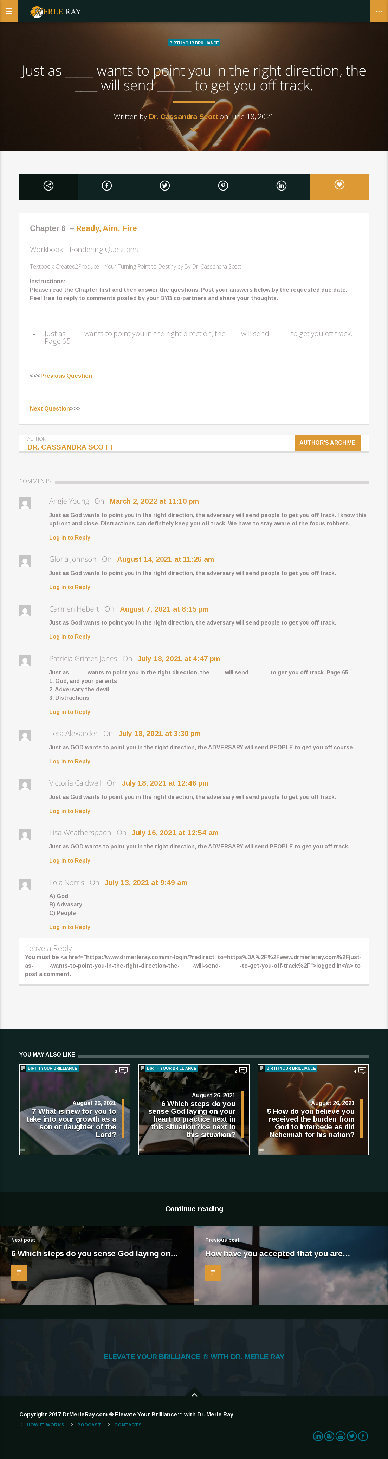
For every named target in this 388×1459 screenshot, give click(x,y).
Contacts (128, 1424)
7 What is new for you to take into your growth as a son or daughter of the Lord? (71, 1122)
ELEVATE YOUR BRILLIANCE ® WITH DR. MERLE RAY (194, 1357)
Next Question (50, 409)
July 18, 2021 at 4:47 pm (179, 658)
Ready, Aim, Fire (106, 228)
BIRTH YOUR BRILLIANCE (194, 43)
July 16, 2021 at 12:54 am (175, 832)
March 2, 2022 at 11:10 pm (154, 501)
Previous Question (66, 376)
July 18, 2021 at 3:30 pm (159, 733)
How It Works (45, 1424)
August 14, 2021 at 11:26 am (165, 559)
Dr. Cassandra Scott (183, 116)
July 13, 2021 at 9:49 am (146, 882)
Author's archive (328, 443)
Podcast (89, 1424)
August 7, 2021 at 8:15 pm (164, 609)
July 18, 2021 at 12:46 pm (165, 783)
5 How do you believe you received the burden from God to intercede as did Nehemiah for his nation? (311, 1122)
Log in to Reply (69, 538)
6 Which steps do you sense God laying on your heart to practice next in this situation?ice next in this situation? (191, 1118)
